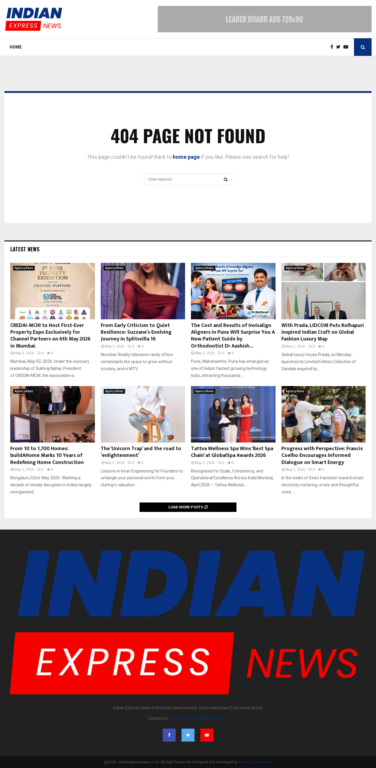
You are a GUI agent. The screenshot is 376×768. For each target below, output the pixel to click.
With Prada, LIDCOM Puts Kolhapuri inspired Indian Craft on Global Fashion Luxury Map (322, 332)
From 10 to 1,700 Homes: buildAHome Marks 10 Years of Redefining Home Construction (47, 455)
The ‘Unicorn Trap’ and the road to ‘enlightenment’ (141, 452)
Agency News (24, 268)
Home (16, 47)
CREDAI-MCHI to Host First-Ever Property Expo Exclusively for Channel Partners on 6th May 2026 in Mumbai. (50, 335)
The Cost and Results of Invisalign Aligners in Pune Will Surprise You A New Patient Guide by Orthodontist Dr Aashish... (233, 335)
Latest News (24, 249)
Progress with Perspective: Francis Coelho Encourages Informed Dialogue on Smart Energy (322, 455)
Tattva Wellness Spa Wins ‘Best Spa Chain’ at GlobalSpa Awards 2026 (232, 452)
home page (186, 157)
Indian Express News (255, 762)
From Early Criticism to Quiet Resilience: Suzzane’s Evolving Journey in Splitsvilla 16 (136, 332)
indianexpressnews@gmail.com (199, 718)
